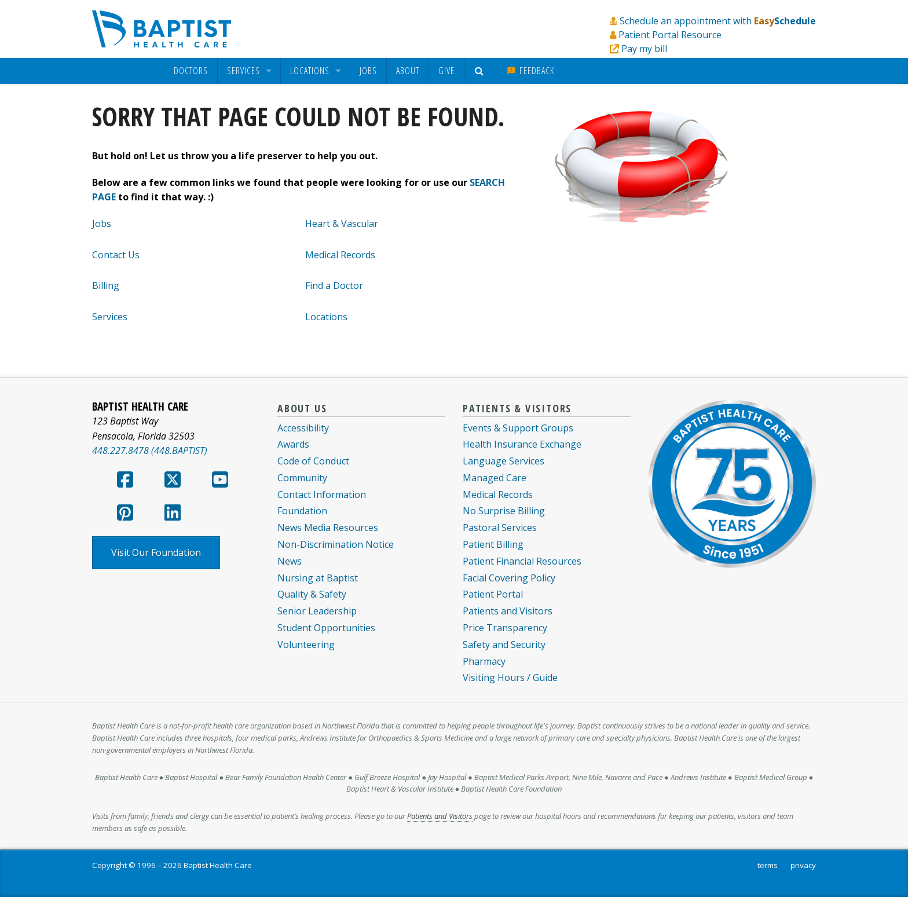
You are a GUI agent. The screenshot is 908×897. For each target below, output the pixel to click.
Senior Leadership (317, 611)
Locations (309, 71)
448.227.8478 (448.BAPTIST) (149, 450)
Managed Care (494, 477)
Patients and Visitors (507, 611)
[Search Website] (480, 71)
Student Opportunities (326, 627)
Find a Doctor (334, 285)
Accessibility (303, 428)
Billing (105, 285)
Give (446, 70)
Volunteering (306, 644)
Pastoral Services (500, 527)
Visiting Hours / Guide (510, 677)
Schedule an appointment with (718, 20)
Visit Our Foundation (156, 552)
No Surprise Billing (504, 510)
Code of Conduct (313, 461)
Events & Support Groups (518, 428)
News (289, 561)
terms (767, 865)
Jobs (368, 70)
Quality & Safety (311, 594)
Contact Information (321, 494)
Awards (293, 444)
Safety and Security (504, 644)
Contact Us (116, 254)
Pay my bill (644, 48)
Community (302, 477)
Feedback (530, 70)
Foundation (302, 510)
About (407, 70)
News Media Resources (327, 527)
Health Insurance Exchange (522, 444)
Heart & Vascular (341, 223)
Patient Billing (493, 544)
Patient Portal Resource (670, 34)
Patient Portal (493, 594)
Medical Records (340, 254)
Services (243, 71)
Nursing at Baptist (317, 578)
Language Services (503, 461)
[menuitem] (190, 71)
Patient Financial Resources (522, 561)
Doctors (191, 71)
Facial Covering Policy (509, 578)
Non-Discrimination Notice (335, 544)
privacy (803, 865)
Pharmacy (484, 661)
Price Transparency (505, 627)
